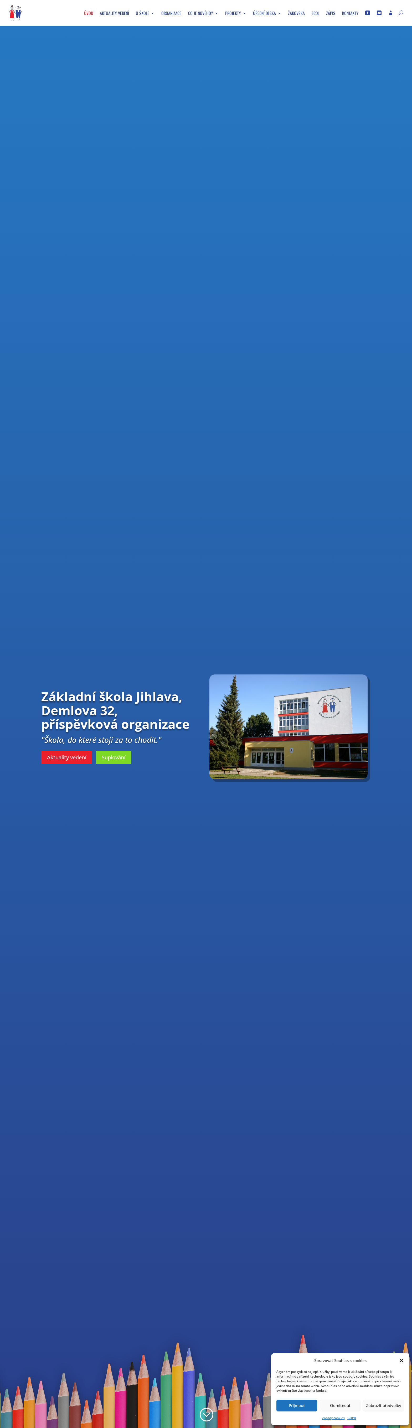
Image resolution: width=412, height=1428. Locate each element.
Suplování (113, 757)
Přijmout (297, 1405)
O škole (142, 13)
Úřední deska (264, 13)
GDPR (351, 1418)
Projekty (233, 13)
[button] (401, 1360)
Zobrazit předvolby (383, 1405)
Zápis (330, 13)
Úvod (88, 13)
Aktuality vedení (114, 13)
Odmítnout (340, 1405)
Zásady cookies (333, 1418)
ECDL (315, 13)
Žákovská (296, 13)
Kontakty (350, 13)
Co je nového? (200, 13)
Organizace (171, 13)
